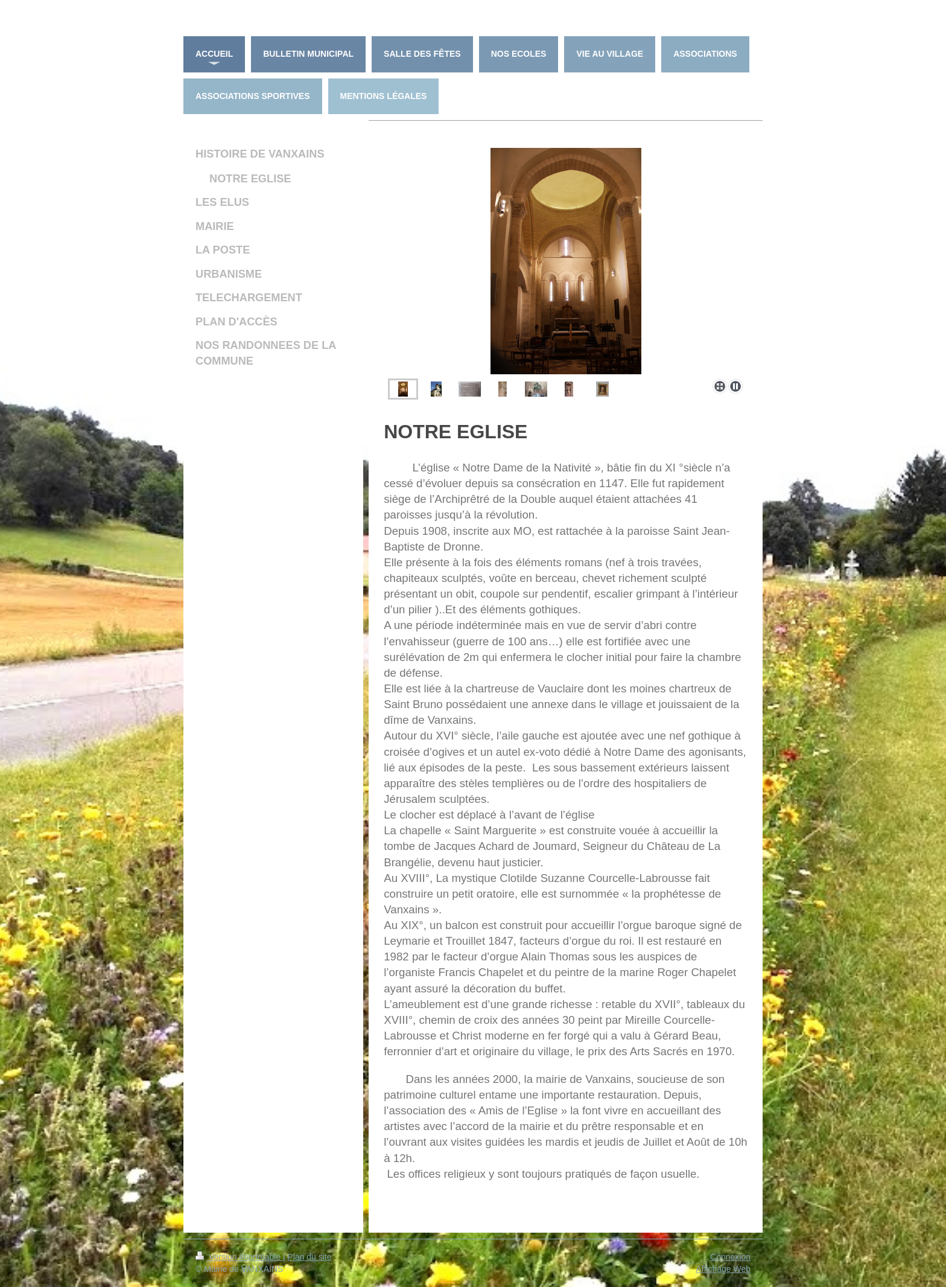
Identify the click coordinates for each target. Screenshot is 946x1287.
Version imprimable (239, 1257)
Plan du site (309, 1257)
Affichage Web (723, 1269)
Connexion (730, 1257)
